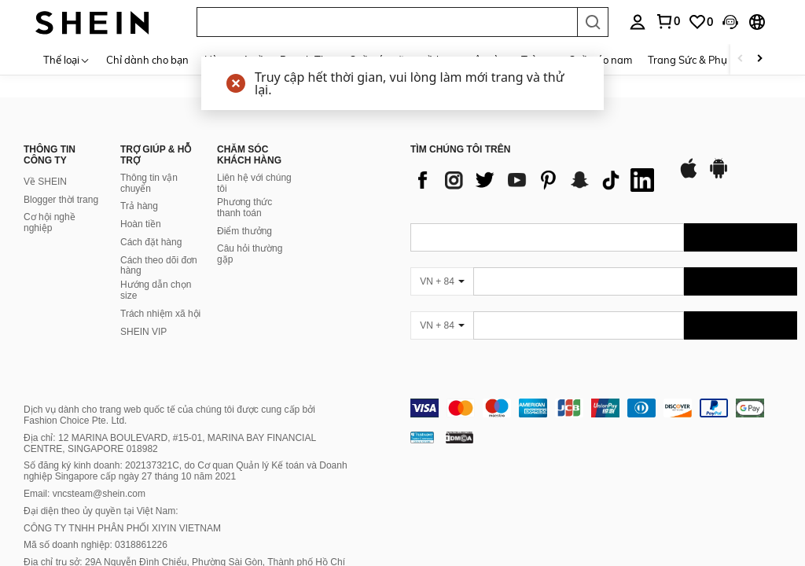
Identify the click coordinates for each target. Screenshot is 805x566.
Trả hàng (139, 205)
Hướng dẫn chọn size (155, 290)
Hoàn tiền (140, 224)
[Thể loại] (66, 59)
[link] (667, 21)
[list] (536, 180)
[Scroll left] (740, 59)
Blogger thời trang (61, 199)
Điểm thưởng (244, 231)
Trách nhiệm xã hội (160, 313)
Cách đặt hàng (151, 242)
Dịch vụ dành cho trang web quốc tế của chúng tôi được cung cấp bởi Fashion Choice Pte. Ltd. (169, 415)
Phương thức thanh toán (244, 208)
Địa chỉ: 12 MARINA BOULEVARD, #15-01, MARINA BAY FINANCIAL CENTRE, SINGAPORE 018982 (170, 443)
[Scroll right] (759, 59)
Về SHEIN (45, 181)
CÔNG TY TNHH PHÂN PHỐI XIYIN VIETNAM (122, 528)
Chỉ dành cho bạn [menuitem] (147, 59)
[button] (387, 22)
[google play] (719, 176)
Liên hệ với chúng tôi (254, 183)
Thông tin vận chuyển (149, 183)
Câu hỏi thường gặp (249, 254)
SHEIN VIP (143, 331)
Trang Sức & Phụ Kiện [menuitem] (699, 59)
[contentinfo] (603, 408)
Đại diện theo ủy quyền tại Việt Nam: (101, 510)
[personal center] (637, 22)
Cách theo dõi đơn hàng (158, 266)
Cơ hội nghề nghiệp (49, 222)
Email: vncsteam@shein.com (84, 493)
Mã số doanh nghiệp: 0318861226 (95, 544)
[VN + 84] (441, 281)
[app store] (689, 176)
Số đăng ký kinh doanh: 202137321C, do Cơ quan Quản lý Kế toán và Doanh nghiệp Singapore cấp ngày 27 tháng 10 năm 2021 (185, 471)
